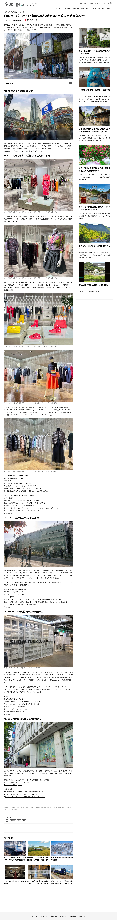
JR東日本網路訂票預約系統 (97, 3)
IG (11, 513)
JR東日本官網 (83, 3)
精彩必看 (76, 8)
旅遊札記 (67, 8)
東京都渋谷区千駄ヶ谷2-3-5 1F (18, 699)
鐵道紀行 (59, 8)
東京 (35, 20)
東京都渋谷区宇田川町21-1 (17, 478)
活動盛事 (93, 8)
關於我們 (110, 8)
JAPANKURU (17, 20)
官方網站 (7, 513)
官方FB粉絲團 (26, 704)
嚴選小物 (84, 8)
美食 (19, 820)
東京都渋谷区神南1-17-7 (16, 592)
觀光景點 (13, 820)
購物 (24, 820)
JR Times (14, 4)
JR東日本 (101, 8)
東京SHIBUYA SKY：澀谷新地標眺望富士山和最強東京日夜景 (25, 797)
